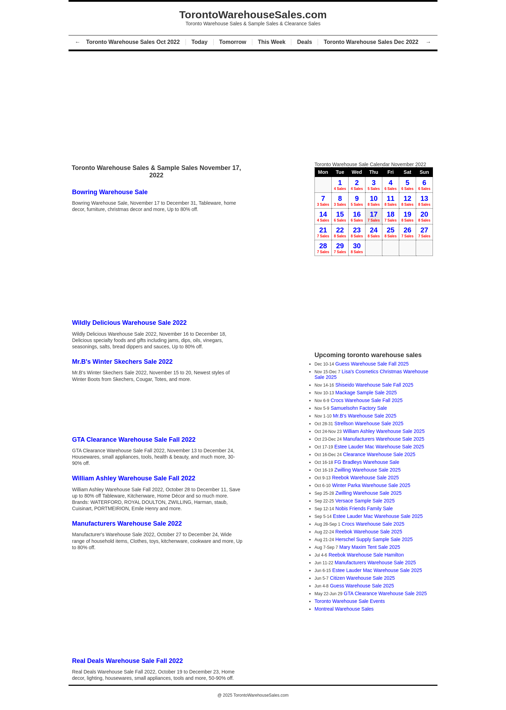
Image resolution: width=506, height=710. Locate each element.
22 (340, 232)
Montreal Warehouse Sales (344, 609)
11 (390, 200)
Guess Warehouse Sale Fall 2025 (372, 364)
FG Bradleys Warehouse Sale (367, 462)
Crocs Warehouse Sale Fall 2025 (367, 400)
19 (407, 216)
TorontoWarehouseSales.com (260, 695)
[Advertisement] (253, 104)
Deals (304, 42)
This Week (272, 42)
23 (357, 232)
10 (373, 200)
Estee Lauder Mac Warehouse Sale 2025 (379, 446)
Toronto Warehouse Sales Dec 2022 (372, 42)
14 (323, 216)
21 (323, 232)
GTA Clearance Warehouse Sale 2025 (385, 593)
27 (424, 232)
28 (323, 248)
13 (424, 200)
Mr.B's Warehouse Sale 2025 (364, 416)
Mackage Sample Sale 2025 (366, 392)
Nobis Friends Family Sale (364, 508)
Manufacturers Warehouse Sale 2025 (383, 439)
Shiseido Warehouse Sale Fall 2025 (374, 385)
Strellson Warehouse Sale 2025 (369, 423)
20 (424, 216)
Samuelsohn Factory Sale (359, 408)
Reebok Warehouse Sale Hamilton (366, 555)
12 (407, 200)
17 (373, 216)
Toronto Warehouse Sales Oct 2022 (133, 42)
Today (200, 42)
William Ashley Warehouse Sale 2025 (383, 431)
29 (340, 248)
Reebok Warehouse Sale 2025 (365, 477)
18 (390, 216)
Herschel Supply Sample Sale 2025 (374, 539)
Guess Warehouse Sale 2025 (362, 586)
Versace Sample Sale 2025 (365, 501)
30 (357, 248)
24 (373, 232)
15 (340, 216)
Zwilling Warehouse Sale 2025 (368, 470)
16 (357, 216)
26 (407, 232)
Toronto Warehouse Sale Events (349, 601)
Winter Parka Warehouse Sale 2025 (371, 485)
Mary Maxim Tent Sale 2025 (369, 547)
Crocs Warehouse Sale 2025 (373, 524)
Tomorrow (232, 42)
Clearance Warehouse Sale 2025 (379, 454)
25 (390, 232)
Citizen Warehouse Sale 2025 (362, 578)
